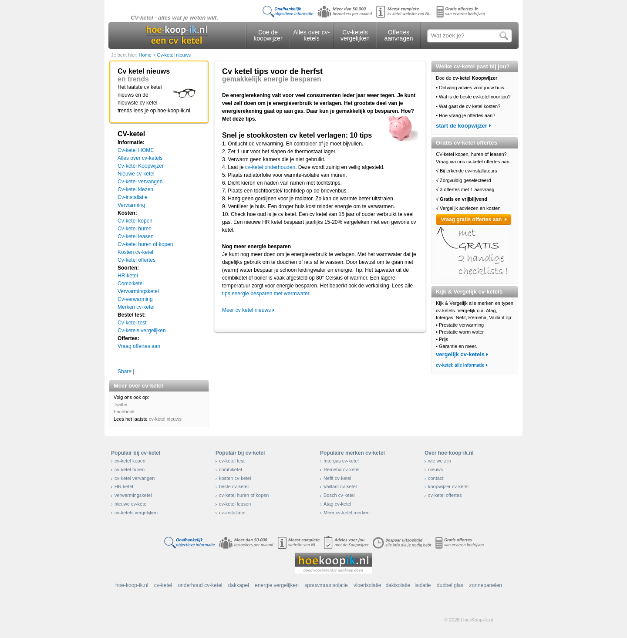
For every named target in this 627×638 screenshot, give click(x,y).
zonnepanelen (485, 585)
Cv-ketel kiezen (135, 189)
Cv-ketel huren (135, 229)
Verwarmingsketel (138, 291)
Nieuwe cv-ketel (136, 174)
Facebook (124, 411)
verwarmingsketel (133, 495)
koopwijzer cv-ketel (448, 486)
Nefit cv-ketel (337, 478)
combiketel (230, 469)
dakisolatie (397, 585)
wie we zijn (439, 460)
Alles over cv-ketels (311, 35)
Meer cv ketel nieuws (246, 310)
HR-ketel (128, 276)
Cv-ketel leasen (136, 236)
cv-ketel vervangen (135, 478)
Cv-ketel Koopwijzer (141, 166)
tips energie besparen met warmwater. (266, 293)
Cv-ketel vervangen (140, 182)
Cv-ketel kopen (135, 221)
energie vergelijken (277, 585)
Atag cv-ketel (337, 503)
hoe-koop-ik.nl (131, 585)
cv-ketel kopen (130, 460)
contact (435, 478)
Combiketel (131, 283)
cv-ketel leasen (235, 503)
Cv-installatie (133, 197)
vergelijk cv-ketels (460, 354)
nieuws (435, 469)
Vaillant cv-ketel (340, 486)
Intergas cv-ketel (341, 460)
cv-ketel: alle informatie (460, 365)
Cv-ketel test (132, 323)
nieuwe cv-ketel (131, 503)
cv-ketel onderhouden (270, 167)
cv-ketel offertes (445, 495)
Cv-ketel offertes (136, 260)
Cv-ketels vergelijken (355, 35)
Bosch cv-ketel (339, 495)
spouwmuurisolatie (325, 585)
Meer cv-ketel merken (347, 512)
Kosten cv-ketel (135, 252)
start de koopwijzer (461, 125)
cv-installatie (232, 512)
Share (124, 371)
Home (146, 54)
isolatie (423, 585)
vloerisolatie (367, 585)
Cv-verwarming (135, 299)
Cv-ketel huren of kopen (145, 244)
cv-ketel (163, 585)
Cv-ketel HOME (136, 150)
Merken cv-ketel (136, 307)
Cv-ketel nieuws (174, 54)
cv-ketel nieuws (165, 419)
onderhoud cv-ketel (200, 585)
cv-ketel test (232, 460)
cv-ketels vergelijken (136, 512)
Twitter (121, 404)
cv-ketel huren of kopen (244, 495)
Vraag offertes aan (139, 346)
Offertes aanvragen (398, 35)
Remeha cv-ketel (342, 469)
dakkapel (238, 585)
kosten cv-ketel (235, 478)
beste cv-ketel (234, 486)
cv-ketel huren (130, 469)
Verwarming (131, 205)
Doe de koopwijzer (267, 35)
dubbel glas (450, 585)
